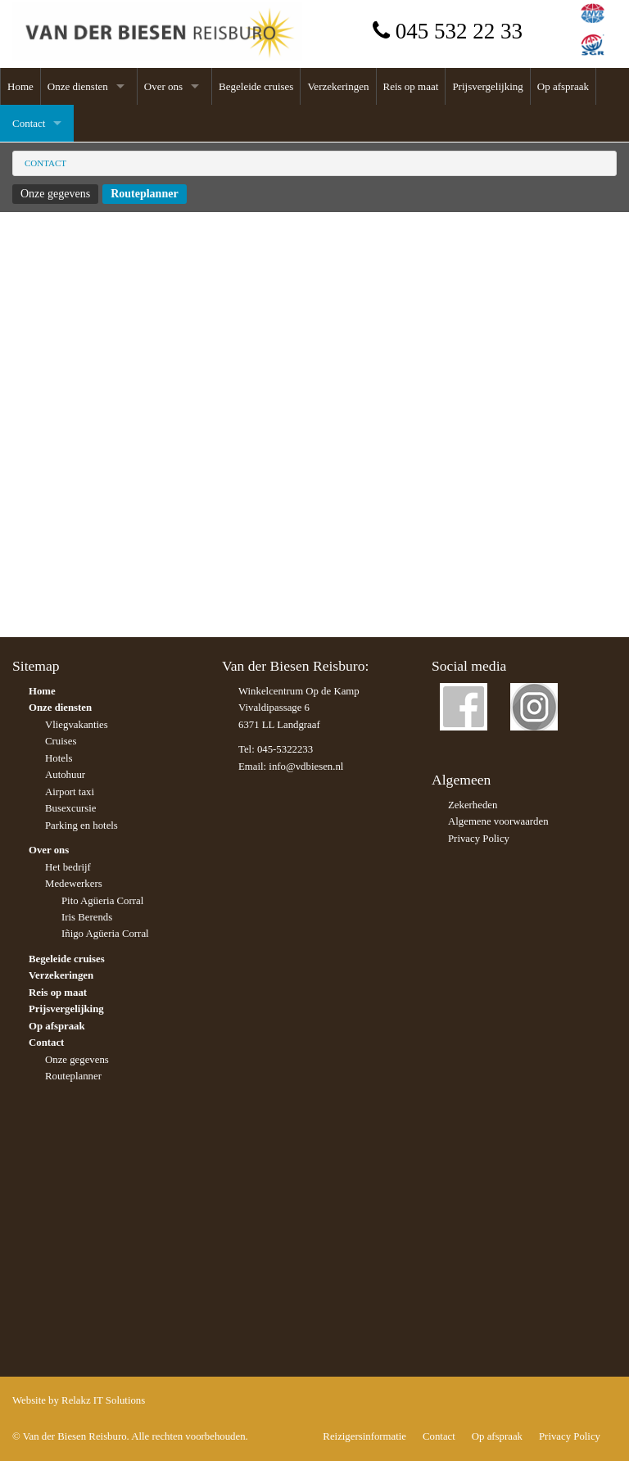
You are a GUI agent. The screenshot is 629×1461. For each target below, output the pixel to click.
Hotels (58, 758)
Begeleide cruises (256, 86)
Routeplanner (144, 194)
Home (20, 86)
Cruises (60, 741)
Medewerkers (73, 883)
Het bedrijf (68, 867)
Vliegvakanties (76, 724)
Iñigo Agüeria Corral (105, 933)
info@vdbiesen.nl (306, 766)
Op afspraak (563, 86)
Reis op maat (411, 86)
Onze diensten (78, 86)
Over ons (163, 86)
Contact (28, 123)
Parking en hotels (81, 825)
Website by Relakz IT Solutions (78, 1400)
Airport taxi (69, 792)
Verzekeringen (338, 86)
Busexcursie (71, 808)
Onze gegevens (55, 194)
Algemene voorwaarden (498, 821)
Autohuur (65, 774)
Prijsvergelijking (487, 86)
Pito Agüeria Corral (102, 901)
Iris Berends (86, 917)
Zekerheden (472, 805)
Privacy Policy (478, 838)
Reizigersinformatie (364, 1436)
